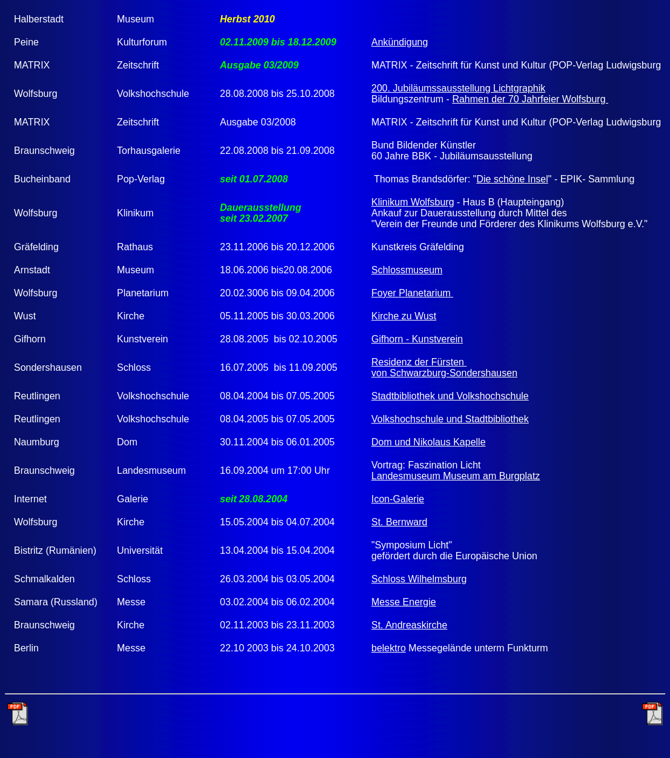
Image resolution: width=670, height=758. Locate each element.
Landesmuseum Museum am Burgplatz (455, 476)
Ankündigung (399, 42)
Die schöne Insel (512, 179)
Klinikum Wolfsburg (412, 202)
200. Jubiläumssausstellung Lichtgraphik (458, 88)
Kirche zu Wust (403, 316)
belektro (388, 648)
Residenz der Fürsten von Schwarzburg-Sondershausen (444, 367)
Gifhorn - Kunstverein (417, 339)
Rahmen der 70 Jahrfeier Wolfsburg (530, 99)
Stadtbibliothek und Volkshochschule (450, 396)
